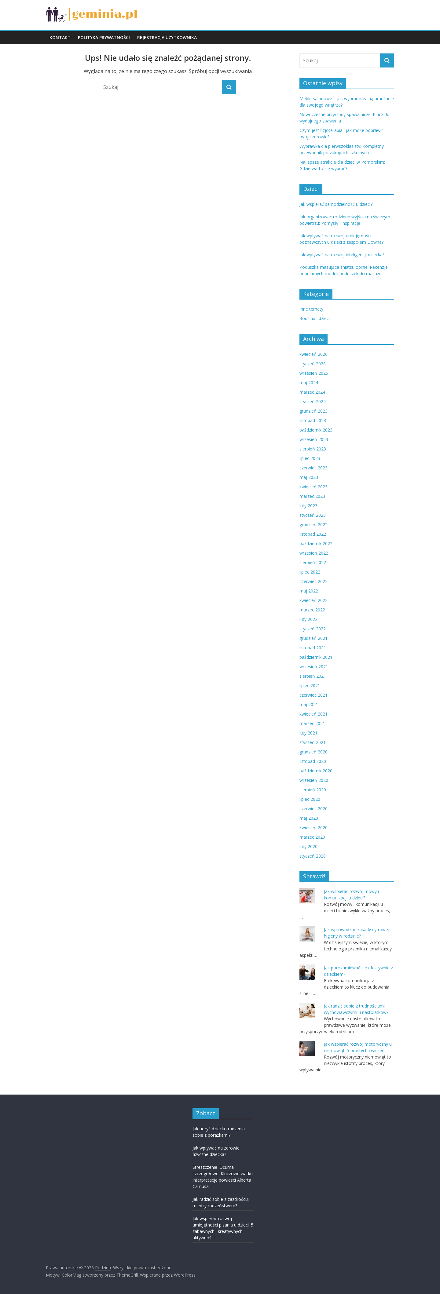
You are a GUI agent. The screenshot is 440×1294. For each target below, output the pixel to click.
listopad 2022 (312, 534)
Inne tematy (311, 309)
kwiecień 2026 (313, 354)
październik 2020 (315, 771)
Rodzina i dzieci (314, 318)
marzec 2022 (312, 610)
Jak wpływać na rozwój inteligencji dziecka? (341, 254)
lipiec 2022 (309, 572)
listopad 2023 (312, 420)
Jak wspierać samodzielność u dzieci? (335, 204)
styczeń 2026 (312, 363)
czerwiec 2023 (313, 468)
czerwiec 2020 (313, 808)
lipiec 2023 (309, 458)
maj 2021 (308, 704)
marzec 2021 (312, 723)
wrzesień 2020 (313, 780)
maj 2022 (308, 591)
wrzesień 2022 (313, 553)
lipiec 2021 (309, 685)
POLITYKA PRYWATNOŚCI (104, 37)
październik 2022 (315, 543)
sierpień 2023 (312, 449)
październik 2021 (315, 657)
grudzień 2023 (313, 411)
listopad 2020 (312, 761)
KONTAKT (60, 37)
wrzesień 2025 (313, 373)
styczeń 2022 (312, 629)
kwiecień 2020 (313, 827)
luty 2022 (308, 619)
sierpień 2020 (312, 790)
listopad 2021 (312, 648)
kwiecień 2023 (313, 487)
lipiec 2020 (309, 799)
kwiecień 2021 (313, 714)
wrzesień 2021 (313, 666)
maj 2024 (308, 382)
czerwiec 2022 (313, 581)
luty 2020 (308, 846)
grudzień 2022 (313, 524)
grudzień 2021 (313, 638)
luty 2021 (308, 733)
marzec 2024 (312, 392)
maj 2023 (308, 477)
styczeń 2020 (312, 856)
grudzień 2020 (313, 752)
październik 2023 (315, 430)
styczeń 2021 (312, 742)
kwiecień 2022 (313, 600)
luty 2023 (308, 505)
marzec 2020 (312, 837)
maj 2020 (308, 818)
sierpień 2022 (312, 562)
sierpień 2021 (312, 676)
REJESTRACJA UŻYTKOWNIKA (167, 37)
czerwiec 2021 (313, 695)
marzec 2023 (312, 496)
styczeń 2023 (312, 515)
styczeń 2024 (312, 401)
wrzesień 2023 (313, 439)
